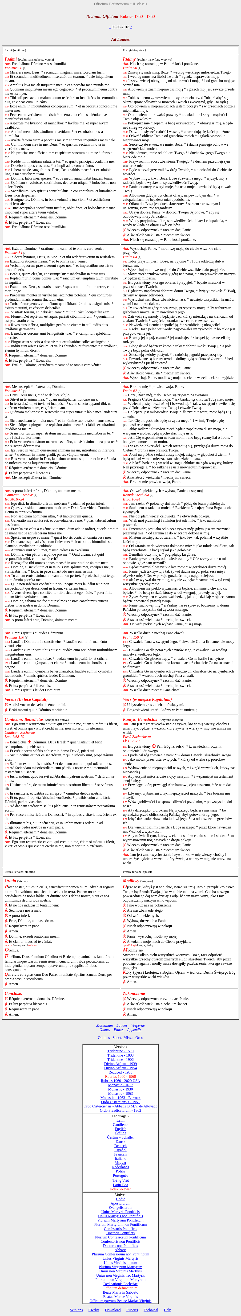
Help (167, 1310)
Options (104, 1038)
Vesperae (138, 1025)
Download (113, 1310)
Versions (76, 1310)
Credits (93, 1310)
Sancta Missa (122, 1038)
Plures (119, 1030)
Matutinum (104, 1025)
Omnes (105, 1030)
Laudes (121, 1025)
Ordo (139, 1038)
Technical (151, 1310)
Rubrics (132, 1310)
